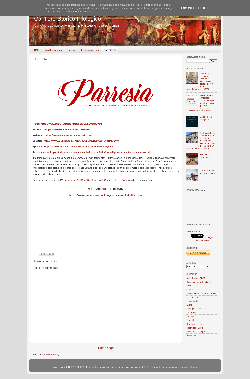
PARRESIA (110, 50)
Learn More (187, 8)
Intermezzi (191, 312)
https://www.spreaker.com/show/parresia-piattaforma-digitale (78, 146)
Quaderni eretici (194, 324)
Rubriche (71, 50)
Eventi (189, 305)
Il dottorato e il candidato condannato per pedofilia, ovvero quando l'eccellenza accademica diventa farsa (200, 103)
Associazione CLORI (196, 278)
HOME (36, 50)
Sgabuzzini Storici (194, 328)
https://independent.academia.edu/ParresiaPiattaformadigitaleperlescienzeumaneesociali (100, 152)
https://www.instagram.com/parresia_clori (68, 135)
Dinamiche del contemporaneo (201, 293)
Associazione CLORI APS (75, 180)
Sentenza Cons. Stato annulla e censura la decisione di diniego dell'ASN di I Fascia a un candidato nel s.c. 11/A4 (200, 141)
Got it (201, 8)
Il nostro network (90, 50)
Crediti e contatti (53, 50)
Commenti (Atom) (50, 354)
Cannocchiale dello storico (199, 282)
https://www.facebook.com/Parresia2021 (67, 129)
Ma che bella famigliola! (205, 118)
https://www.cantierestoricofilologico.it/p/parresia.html (71, 124)
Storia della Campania (197, 331)
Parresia (190, 316)
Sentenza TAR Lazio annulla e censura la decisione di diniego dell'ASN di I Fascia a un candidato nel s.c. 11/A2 (200, 81)
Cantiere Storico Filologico (67, 18)
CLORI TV (191, 289)
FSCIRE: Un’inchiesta (205, 155)
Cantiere (190, 286)
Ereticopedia (192, 301)
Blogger (193, 367)
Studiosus (191, 335)
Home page (106, 348)
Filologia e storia (194, 308)
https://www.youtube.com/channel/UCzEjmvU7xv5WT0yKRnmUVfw (81, 141)
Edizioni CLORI (193, 297)
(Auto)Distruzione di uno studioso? (207, 171)
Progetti (190, 320)
